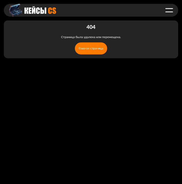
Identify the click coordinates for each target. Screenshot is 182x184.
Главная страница (91, 48)
